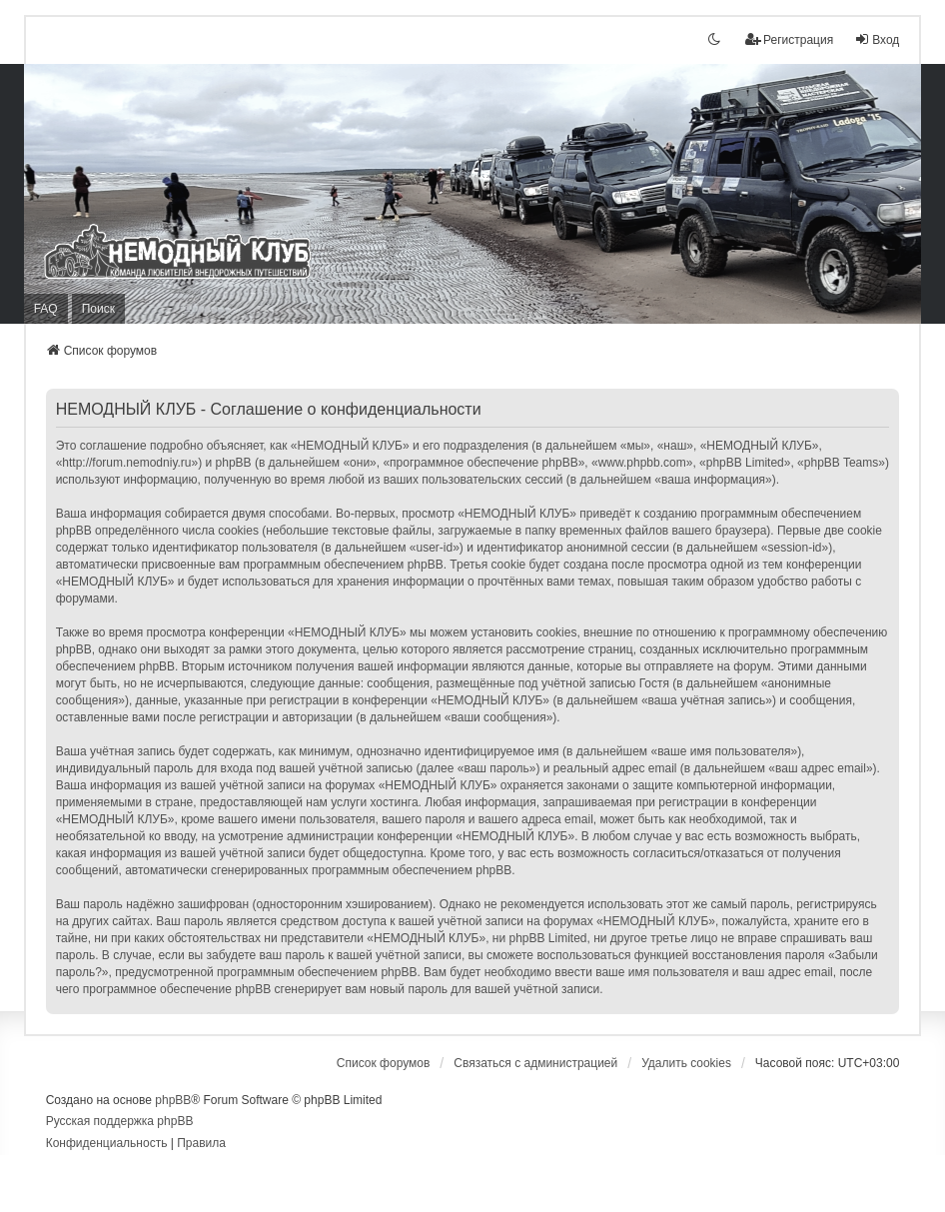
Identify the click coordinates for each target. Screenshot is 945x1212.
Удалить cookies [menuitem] (686, 1063)
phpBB (173, 1100)
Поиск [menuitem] (98, 309)
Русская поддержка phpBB (120, 1121)
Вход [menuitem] (876, 39)
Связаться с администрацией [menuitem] (535, 1063)
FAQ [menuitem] (46, 309)
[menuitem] (107, 1144)
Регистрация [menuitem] (789, 39)
